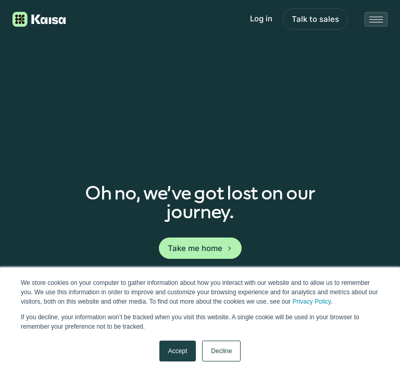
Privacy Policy (311, 301)
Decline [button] (221, 351)
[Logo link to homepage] (39, 19)
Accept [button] (178, 351)
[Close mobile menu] (376, 19)
